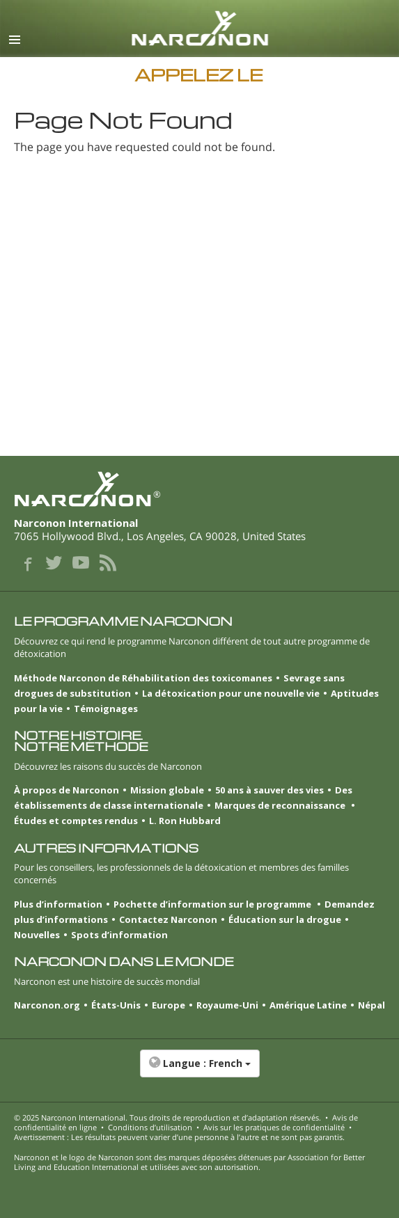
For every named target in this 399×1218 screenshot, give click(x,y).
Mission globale (167, 790)
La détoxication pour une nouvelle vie (231, 693)
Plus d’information (58, 904)
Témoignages (106, 708)
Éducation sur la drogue (284, 919)
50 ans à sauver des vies (269, 790)
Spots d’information (119, 934)
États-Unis (116, 1005)
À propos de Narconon (66, 790)
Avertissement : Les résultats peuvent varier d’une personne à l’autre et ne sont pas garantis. (179, 1137)
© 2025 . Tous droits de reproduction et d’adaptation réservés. (167, 1117)
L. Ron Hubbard (185, 820)
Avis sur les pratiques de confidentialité (274, 1127)
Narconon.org (47, 1005)
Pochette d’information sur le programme (213, 904)
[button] (199, 1070)
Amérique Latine (308, 1005)
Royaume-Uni (227, 1005)
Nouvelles (37, 934)
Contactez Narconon (168, 919)
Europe (168, 1005)
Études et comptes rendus (76, 820)
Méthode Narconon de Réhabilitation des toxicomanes (143, 678)
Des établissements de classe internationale (183, 798)
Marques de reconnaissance (280, 805)
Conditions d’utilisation (150, 1127)
